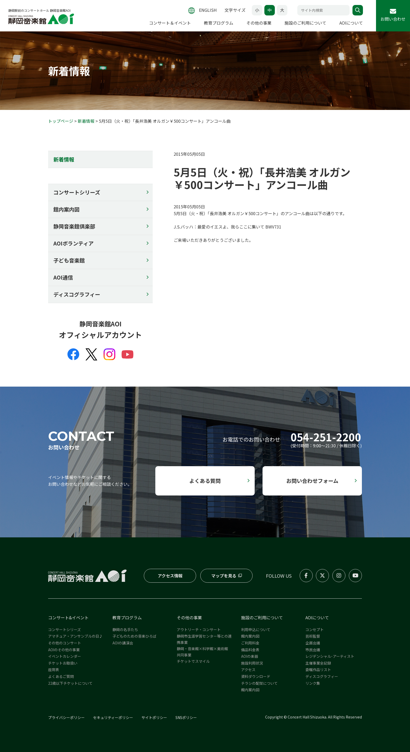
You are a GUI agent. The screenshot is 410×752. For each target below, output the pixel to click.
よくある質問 (205, 480)
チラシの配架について (259, 683)
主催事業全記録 (318, 663)
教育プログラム (218, 23)
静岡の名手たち (125, 629)
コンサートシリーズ (76, 192)
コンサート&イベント (68, 617)
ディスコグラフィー (76, 294)
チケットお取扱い (62, 663)
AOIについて (351, 23)
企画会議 (312, 642)
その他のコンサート (64, 642)
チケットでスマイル (193, 661)
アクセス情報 (170, 575)
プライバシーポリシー (66, 717)
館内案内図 (66, 209)
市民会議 (312, 649)
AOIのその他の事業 (64, 649)
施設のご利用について (305, 23)
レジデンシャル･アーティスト (329, 656)
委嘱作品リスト (318, 669)
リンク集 (312, 683)
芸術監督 (312, 636)
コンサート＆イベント (170, 23)
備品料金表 (250, 649)
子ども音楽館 (69, 260)
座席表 (53, 669)
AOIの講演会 (122, 642)
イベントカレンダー (64, 656)
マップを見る (223, 575)
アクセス (248, 669)
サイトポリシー (154, 717)
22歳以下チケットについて (70, 683)
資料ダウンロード (255, 676)
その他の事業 (258, 23)
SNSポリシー (186, 717)
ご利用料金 (250, 642)
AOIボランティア (73, 243)
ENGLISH (208, 10)
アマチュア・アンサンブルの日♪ (75, 636)
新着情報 (86, 121)
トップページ (60, 121)
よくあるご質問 (61, 676)
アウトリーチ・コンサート (199, 629)
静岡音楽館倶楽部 (74, 226)
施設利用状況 (252, 663)
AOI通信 (63, 277)
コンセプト (314, 629)
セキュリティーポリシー (113, 717)
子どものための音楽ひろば (134, 636)
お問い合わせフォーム (312, 480)
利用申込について (255, 629)
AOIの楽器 (249, 656)
